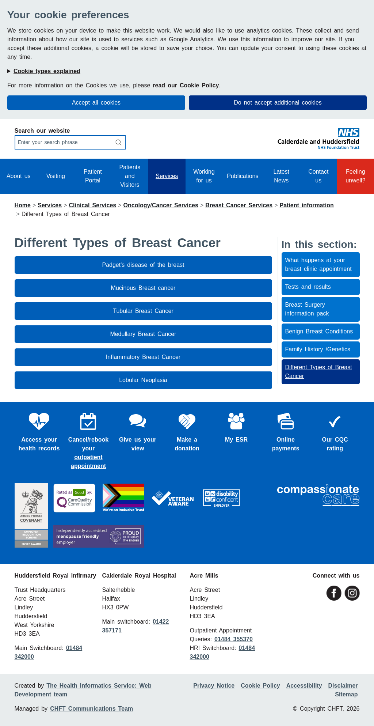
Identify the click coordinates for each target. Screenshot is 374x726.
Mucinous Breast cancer (143, 288)
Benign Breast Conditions (319, 331)
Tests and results (308, 287)
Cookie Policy (260, 685)
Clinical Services (92, 205)
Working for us (203, 176)
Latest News (281, 176)
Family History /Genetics (318, 349)
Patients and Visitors (129, 176)
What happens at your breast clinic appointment (318, 264)
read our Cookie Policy (186, 85)
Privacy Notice (213, 685)
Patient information (307, 205)
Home (23, 205)
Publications (242, 176)
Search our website (42, 131)
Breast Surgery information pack (307, 309)
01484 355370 (233, 639)
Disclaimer (343, 685)
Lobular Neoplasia (143, 380)
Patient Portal (93, 176)
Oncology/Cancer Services (160, 205)
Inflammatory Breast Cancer (143, 357)
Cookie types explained (47, 71)
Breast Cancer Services (238, 205)
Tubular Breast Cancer (143, 311)
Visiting (55, 176)
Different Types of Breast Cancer (318, 371)
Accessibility (304, 685)
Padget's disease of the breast (143, 265)
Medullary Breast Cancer (143, 334)
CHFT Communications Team (91, 709)
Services (167, 176)
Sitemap (346, 694)
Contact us (318, 176)
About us (19, 176)
